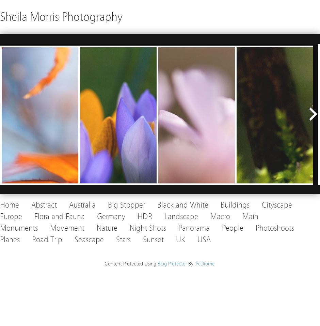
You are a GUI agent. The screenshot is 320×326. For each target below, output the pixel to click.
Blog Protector (172, 264)
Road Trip (47, 239)
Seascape (89, 239)
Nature (107, 228)
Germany (111, 216)
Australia (82, 205)
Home (9, 205)
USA (204, 239)
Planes (10, 239)
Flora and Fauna (59, 216)
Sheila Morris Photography (61, 17)
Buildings (235, 205)
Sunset (153, 239)
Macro (220, 216)
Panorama (194, 228)
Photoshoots (275, 228)
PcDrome (205, 264)
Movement (67, 228)
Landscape (181, 216)
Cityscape (277, 205)
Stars (123, 239)
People (232, 228)
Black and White (182, 205)
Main (250, 216)
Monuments (19, 228)
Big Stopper (126, 205)
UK (180, 239)
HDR (145, 216)
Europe (11, 216)
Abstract (44, 205)
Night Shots (148, 228)
